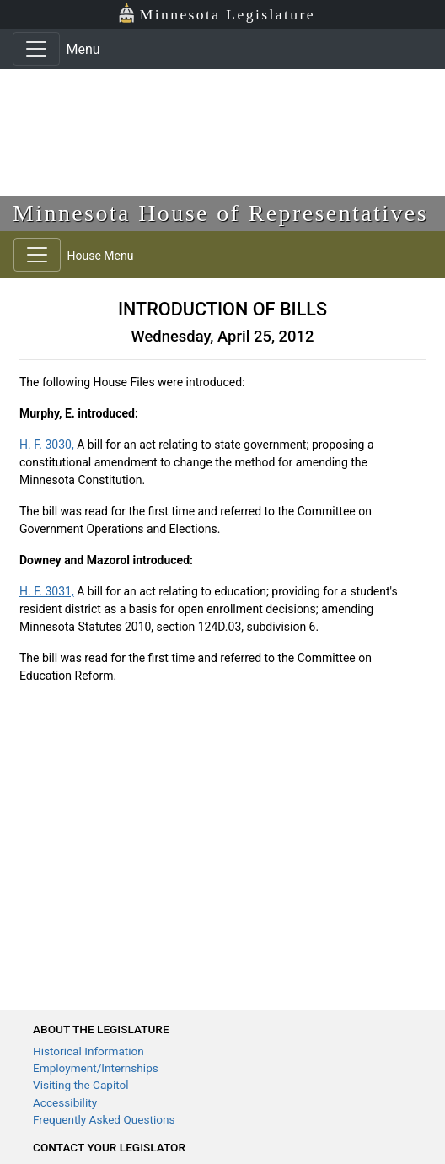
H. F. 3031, (46, 591)
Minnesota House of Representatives (220, 213)
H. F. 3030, (46, 444)
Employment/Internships (95, 1068)
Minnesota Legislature (216, 13)
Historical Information (88, 1051)
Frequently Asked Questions (104, 1119)
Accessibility (65, 1102)
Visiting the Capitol (81, 1084)
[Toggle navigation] (36, 49)
